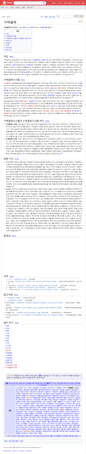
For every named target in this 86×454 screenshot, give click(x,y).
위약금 (21, 409)
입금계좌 (51, 413)
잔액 (17, 417)
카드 (65, 421)
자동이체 (66, 415)
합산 (64, 70)
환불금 (18, 433)
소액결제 (29, 65)
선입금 (73, 401)
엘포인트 (33, 407)
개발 (18, 436)
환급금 (72, 431)
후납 (35, 433)
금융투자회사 (23, 101)
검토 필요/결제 (14, 441)
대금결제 (9, 353)
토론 (53, 3)
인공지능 (13, 436)
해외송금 (27, 431)
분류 (5, 441)
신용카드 (33, 405)
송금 (32, 403)
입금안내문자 (68, 413)
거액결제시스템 (9, 83)
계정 (22, 392)
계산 (17, 392)
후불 (40, 433)
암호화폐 (65, 436)
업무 (48, 436)
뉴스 (7, 7)
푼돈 (70, 427)
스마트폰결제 (59, 403)
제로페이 (24, 419)
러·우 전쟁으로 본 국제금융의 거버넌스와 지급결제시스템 (39, 289)
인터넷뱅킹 (39, 413)
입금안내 (59, 413)
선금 (28, 401)
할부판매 (39, 429)
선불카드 (61, 401)
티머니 (32, 427)
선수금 (67, 401)
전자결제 (45, 417)
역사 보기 (52, 17)
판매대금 (39, 427)
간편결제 (36, 388)
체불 (28, 421)
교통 (26, 436)
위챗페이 (28, 409)
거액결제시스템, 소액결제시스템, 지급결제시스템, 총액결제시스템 (34, 281)
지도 (54, 436)
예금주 (62, 407)
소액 (20, 403)
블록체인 (59, 436)
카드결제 (72, 421)
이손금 (75, 409)
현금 (32, 431)
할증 (68, 429)
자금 (13, 65)
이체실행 (39, 411)
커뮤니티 (30, 7)
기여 (59, 3)
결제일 (62, 390)
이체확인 (61, 411)
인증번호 (73, 411)
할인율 (63, 429)
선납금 (49, 401)
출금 (49, 421)
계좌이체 (40, 392)
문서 (4, 17)
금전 (75, 392)
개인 (52, 106)
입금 (45, 413)
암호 (53, 405)
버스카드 (71, 398)
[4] (13, 186)
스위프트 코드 (70, 403)
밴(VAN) (59, 398)
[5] (20, 230)
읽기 (42, 17)
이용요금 (19, 411)
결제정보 (75, 390)
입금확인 (19, 415)
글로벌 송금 (64, 392)
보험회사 (32, 101)
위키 (2, 7)
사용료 (69, 400)
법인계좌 (22, 400)
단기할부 (46, 394)
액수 (65, 405)
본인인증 (37, 400)
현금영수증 (47, 431)
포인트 (65, 427)
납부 (31, 394)
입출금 (36, 415)
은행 (16, 101)
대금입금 (66, 394)
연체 (39, 407)
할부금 (24, 429)
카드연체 (51, 423)
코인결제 (19, 425)
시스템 (27, 85)
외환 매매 (60, 88)
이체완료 (46, 411)
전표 (68, 417)
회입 (31, 433)
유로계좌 (43, 409)
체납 (23, 421)
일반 (76, 436)
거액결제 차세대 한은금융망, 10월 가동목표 (30, 287)
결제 (27, 72)
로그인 (78, 3)
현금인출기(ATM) (58, 431)
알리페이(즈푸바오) (43, 405)
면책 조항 (22, 450)
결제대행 (34, 390)
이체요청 (54, 411)
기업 (58, 106)
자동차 (22, 436)
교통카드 (48, 392)
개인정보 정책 (7, 450)
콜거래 (47, 88)
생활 (6, 383)
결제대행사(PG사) (45, 390)
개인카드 (51, 388)
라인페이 (32, 396)
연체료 (44, 407)
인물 (70, 436)
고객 (79, 83)
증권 (52, 88)
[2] (72, 97)
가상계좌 (19, 388)
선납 (44, 401)
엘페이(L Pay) (24, 407)
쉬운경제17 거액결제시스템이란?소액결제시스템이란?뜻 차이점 (36, 285)
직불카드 (63, 419)
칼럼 (12, 7)
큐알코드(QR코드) (34, 425)
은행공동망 (67, 111)
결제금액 (27, 390)
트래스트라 (24, 427)
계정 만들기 (68, 3)
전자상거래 (75, 111)
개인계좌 (43, 388)
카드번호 (37, 423)
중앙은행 (50, 95)
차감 (68, 419)
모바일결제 (71, 396)
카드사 (44, 423)
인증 (67, 411)
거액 (7, 333)
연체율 (50, 407)
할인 (44, 429)
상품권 (18, 401)
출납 (61, 421)
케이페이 (75, 423)
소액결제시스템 (31, 106)
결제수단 (55, 390)
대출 (23, 396)
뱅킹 (65, 398)
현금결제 (39, 431)
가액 (29, 388)
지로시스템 (58, 111)
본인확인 (45, 400)
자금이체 (43, 415)
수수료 (42, 403)
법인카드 (30, 400)
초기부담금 (42, 421)
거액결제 (70, 388)
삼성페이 (76, 400)
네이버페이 (38, 394)
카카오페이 (66, 423)
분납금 (56, 400)
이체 (50, 83)
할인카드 (19, 431)
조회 (29, 419)
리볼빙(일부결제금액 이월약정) (47, 396)
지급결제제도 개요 (19, 279)
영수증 (56, 407)
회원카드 (25, 433)
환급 (67, 431)
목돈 (23, 398)
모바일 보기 (29, 450)
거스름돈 (58, 388)
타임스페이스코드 (48, 425)
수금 (37, 403)
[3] (62, 153)
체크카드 (34, 421)
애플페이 (59, 405)
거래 (31, 27)
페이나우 (46, 427)
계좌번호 (32, 392)
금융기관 (45, 60)
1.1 (11, 279)
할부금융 (31, 429)
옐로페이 (69, 407)
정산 (73, 417)
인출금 (31, 413)
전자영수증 (62, 417)
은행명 (62, 409)
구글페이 (55, 392)
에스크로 (71, 405)
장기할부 (33, 417)
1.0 (9, 279)
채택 (32, 95)
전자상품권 (53, 417)
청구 (77, 419)
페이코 (53, 427)
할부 (74, 427)
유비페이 (51, 409)
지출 (56, 419)
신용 (73, 93)
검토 (40, 375)
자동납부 (51, 415)
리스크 (77, 93)
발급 (49, 398)
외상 (75, 407)
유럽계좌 (36, 409)
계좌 (26, 392)
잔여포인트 (24, 417)
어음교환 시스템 (48, 111)
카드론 (30, 423)
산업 (37, 436)
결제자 (68, 390)
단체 (44, 436)
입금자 (76, 413)
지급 (40, 419)
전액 (38, 417)
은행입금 (69, 409)
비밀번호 (63, 400)
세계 (34, 436)
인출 (26, 413)
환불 (77, 431)
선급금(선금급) (36, 401)
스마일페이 (50, 403)
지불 (52, 419)
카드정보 (58, 423)
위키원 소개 (15, 450)
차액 (20, 72)
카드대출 (24, 423)
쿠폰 (25, 425)
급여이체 (25, 394)
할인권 (50, 429)
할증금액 (75, 429)
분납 (50, 400)
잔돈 (76, 415)
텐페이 (58, 425)
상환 (23, 401)
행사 (73, 436)
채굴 (23, 7)
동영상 (17, 7)
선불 (54, 401)
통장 (70, 425)
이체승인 (31, 411)
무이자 (29, 398)
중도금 (35, 419)
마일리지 (63, 396)
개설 (80, 101)
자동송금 (58, 415)
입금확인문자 (28, 415)
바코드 (44, 398)
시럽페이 (25, 405)
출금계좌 (55, 421)
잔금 (71, 415)
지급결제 (42, 27)
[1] (74, 74)
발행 (53, 398)
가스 (25, 388)
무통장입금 (36, 398)
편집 (46, 17)
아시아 (30, 436)
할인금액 (57, 429)
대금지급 (73, 394)
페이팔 (59, 427)
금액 (23, 27)
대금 (52, 394)
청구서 (18, 421)
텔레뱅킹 (65, 425)
